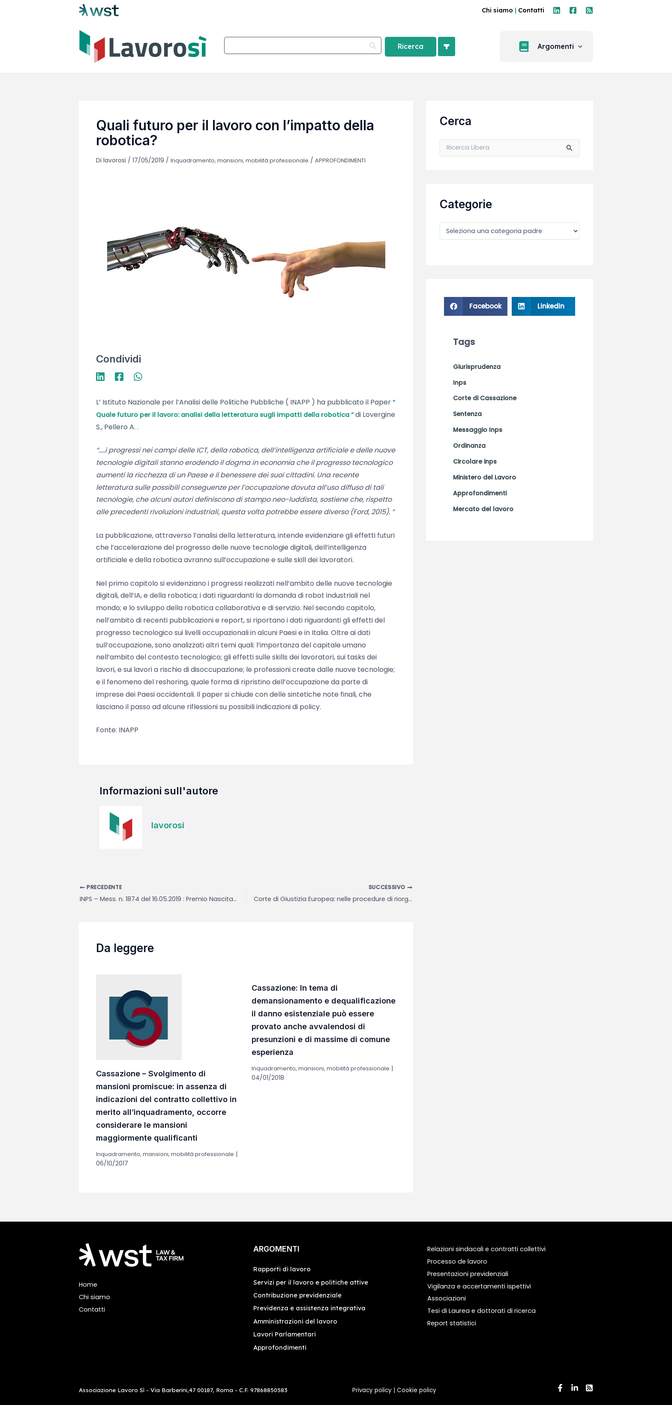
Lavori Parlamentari (286, 1334)
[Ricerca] (410, 47)
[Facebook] (573, 10)
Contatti (531, 10)
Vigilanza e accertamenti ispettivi (483, 1286)
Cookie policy (417, 1390)
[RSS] (589, 10)
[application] (583, 47)
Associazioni (447, 1298)
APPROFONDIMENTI (351, 160)
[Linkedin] (557, 10)
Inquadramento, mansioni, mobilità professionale (244, 160)
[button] (551, 46)
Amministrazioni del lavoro (297, 1321)
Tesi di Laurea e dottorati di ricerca (485, 1310)
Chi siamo (497, 10)
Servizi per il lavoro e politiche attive (313, 1282)
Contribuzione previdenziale (299, 1295)
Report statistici (454, 1323)
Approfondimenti (281, 1347)
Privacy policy (372, 1390)
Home (89, 1284)
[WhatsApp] (138, 376)
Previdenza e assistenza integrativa (312, 1307)
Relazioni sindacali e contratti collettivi (491, 1249)
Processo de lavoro (459, 1261)
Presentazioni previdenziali (471, 1274)
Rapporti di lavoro (283, 1268)
